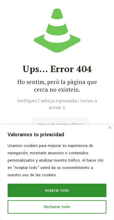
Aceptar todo (57, 190)
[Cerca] (110, 127)
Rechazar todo (57, 207)
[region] (57, 172)
